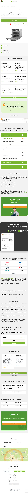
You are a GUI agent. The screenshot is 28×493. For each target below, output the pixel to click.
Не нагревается (4, 63)
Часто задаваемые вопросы (15, 475)
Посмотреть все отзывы (14, 373)
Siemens (7, 271)
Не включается (18, 63)
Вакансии (10, 477)
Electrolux (7, 268)
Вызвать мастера (14, 20)
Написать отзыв (14, 375)
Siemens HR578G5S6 (18, 405)
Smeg (21, 271)
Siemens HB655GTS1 (5, 403)
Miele (7, 262)
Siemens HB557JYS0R (5, 405)
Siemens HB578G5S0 (18, 403)
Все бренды (14, 273)
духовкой (25, 192)
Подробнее (14, 343)
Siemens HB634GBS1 (5, 402)
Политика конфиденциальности (14, 490)
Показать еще (14, 97)
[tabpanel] (14, 120)
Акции (14, 479)
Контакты (10, 481)
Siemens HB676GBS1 (18, 402)
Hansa (20, 268)
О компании (10, 474)
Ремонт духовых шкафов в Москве (7, 278)
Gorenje (21, 265)
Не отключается (4, 76)
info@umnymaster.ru (5, 447)
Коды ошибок (15, 480)
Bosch (7, 265)
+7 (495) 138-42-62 (7, 442)
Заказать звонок (23, 70)
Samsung (21, 262)
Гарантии (10, 479)
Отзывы (10, 480)
